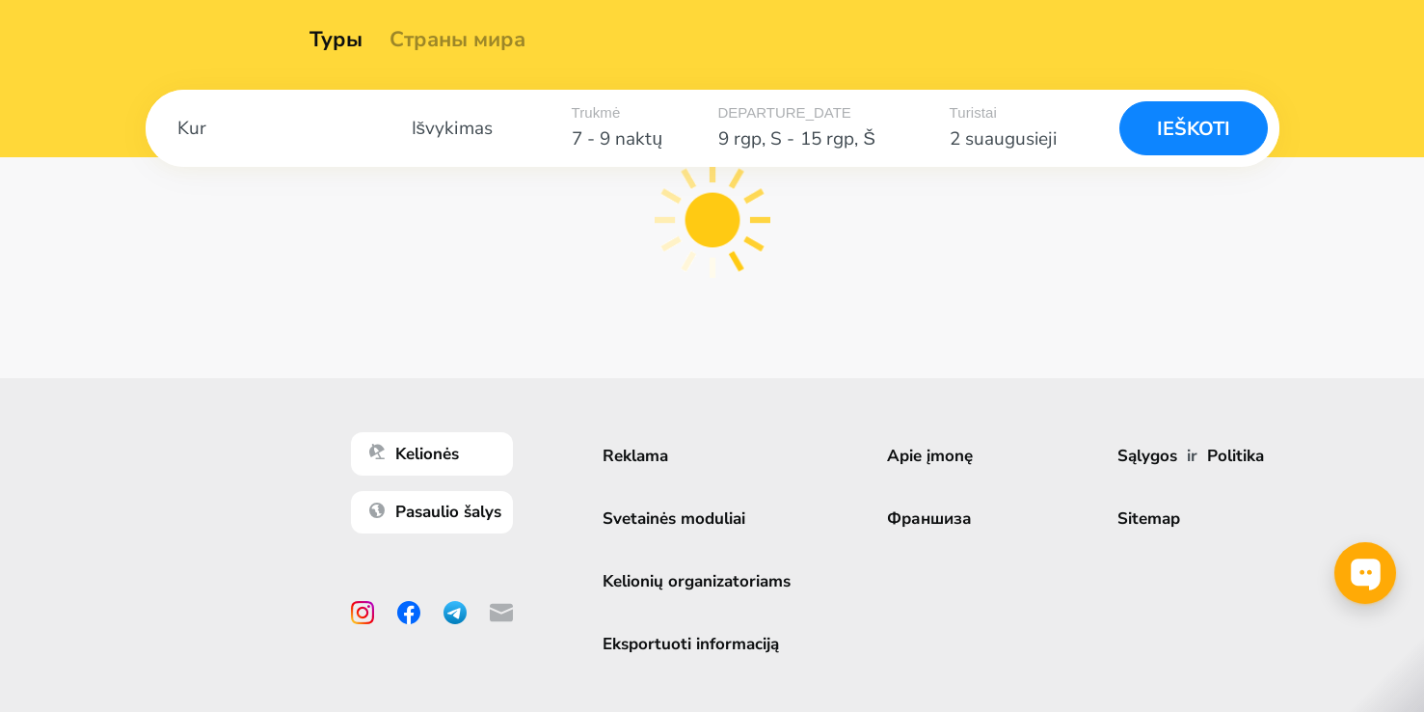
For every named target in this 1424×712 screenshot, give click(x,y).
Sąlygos (1147, 456)
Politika (1235, 456)
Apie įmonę (930, 456)
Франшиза (929, 518)
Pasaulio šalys (435, 512)
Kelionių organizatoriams (697, 581)
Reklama (635, 456)
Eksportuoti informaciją (691, 644)
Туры (342, 39)
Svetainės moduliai (674, 518)
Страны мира (464, 39)
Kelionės (414, 454)
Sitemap (1148, 518)
